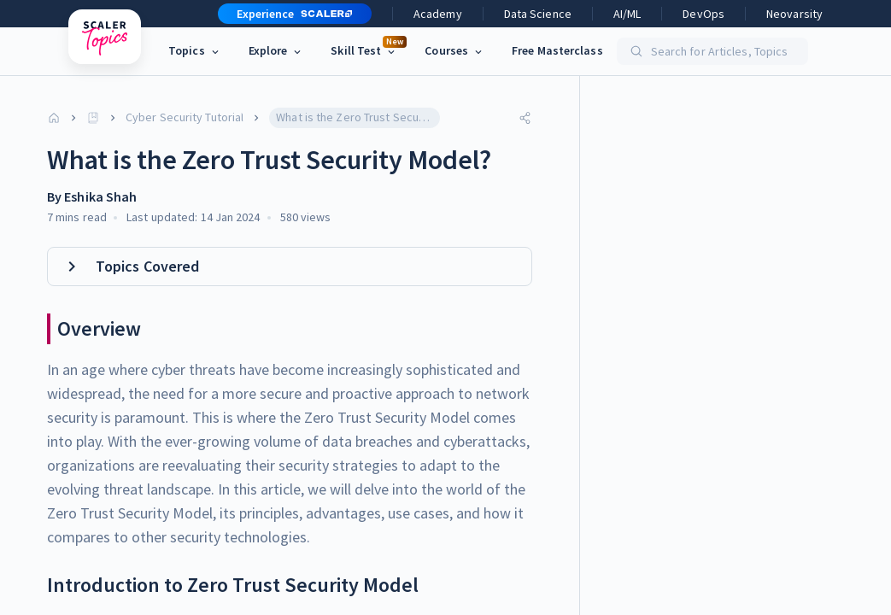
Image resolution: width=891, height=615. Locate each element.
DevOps (703, 13)
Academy (437, 13)
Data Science (538, 13)
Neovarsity (794, 13)
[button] (288, 13)
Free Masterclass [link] (557, 50)
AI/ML (627, 13)
